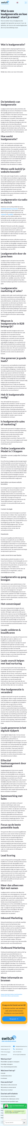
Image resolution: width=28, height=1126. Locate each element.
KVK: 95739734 (17, 1051)
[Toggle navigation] (25, 3)
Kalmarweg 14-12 (5, 1049)
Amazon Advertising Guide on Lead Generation (11, 994)
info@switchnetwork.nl (20, 1046)
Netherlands (4, 1054)
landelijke (10, 214)
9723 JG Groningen (5, 1051)
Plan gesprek (14, 1019)
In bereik (3, 1073)
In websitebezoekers (6, 1075)
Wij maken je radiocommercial (9, 1084)
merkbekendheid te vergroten (9, 208)
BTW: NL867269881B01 (19, 1054)
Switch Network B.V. (6, 1046)
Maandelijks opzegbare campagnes (10, 1061)
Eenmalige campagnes (7, 1064)
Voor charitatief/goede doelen (9, 1066)
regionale (3, 214)
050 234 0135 (18, 1049)
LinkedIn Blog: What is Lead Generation (10, 995)
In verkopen (4, 1078)
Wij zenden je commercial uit (8, 1087)
